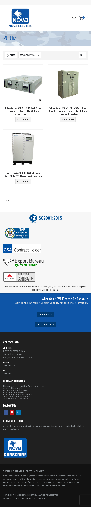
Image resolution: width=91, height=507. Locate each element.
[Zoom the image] (19, 272)
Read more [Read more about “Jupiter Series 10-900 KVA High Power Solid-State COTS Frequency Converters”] (24, 181)
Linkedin (18, 412)
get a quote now (45, 324)
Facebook (6, 412)
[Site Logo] (20, 17)
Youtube (12, 412)
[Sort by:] (29, 55)
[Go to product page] (23, 84)
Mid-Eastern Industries (15, 390)
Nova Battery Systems (15, 392)
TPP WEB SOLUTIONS (35, 498)
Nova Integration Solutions (17, 394)
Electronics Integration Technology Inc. (24, 386)
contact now (45, 314)
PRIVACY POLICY (35, 471)
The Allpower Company (15, 398)
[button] (5, 18)
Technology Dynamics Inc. (17, 396)
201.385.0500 (10, 365)
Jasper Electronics (13, 388)
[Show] (82, 55)
